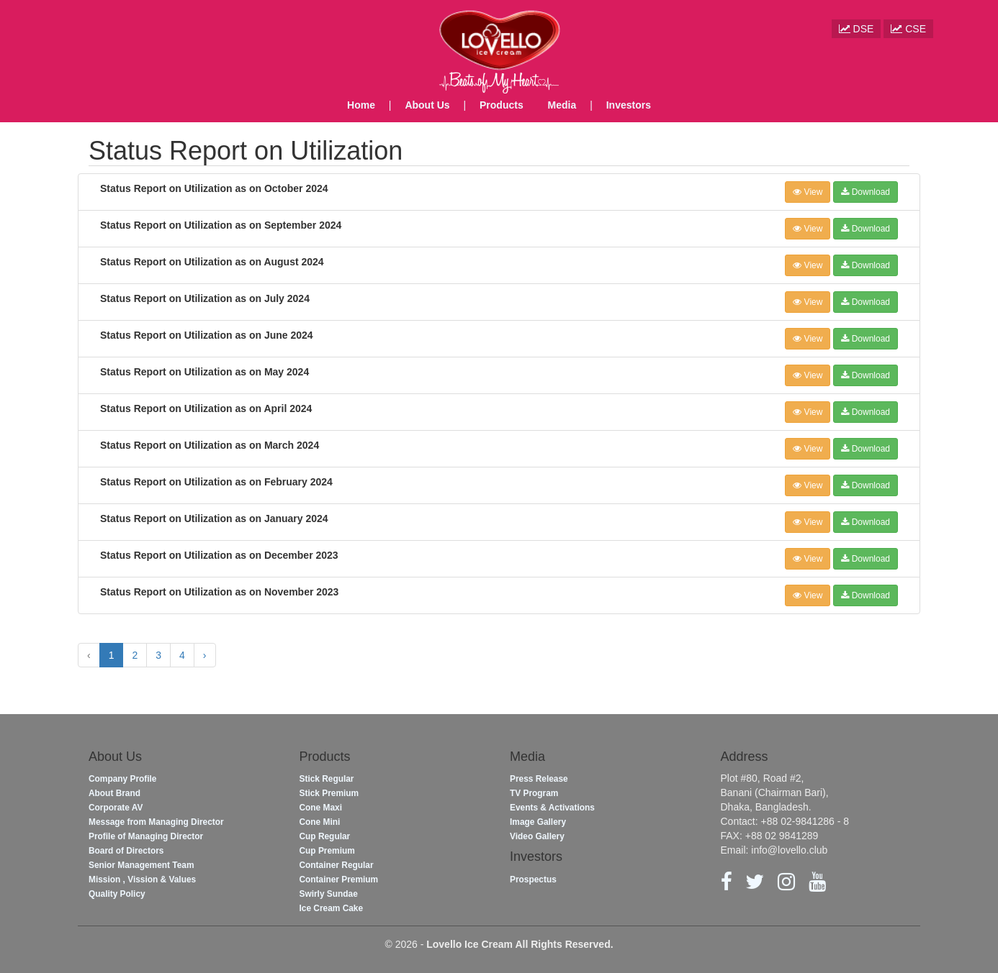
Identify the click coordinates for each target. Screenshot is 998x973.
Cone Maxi (321, 808)
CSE (908, 29)
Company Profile (122, 779)
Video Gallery (537, 836)
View (807, 192)
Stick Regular (327, 779)
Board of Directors (126, 851)
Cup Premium (327, 851)
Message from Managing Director (156, 822)
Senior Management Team (141, 865)
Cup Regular (325, 836)
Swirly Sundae (329, 894)
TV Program (534, 793)
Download (865, 192)
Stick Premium (329, 793)
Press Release (539, 779)
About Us (427, 105)
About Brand (114, 793)
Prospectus (533, 879)
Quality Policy (117, 894)
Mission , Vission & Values (142, 879)
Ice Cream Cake (332, 908)
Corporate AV (116, 808)
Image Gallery (538, 822)
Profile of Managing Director (146, 836)
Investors (628, 105)
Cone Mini (320, 822)
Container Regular (337, 865)
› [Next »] (205, 655)
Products (501, 105)
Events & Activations (552, 808)
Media (562, 105)
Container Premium (339, 879)
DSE (856, 29)
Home (361, 105)
